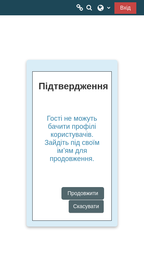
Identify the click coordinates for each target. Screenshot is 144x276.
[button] (89, 8)
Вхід (125, 8)
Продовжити (83, 193)
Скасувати (86, 206)
